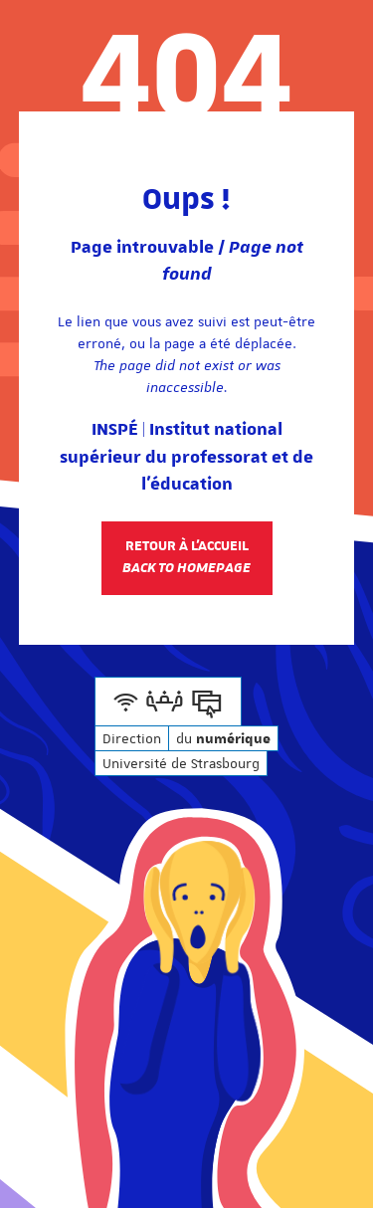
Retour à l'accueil (186, 557)
